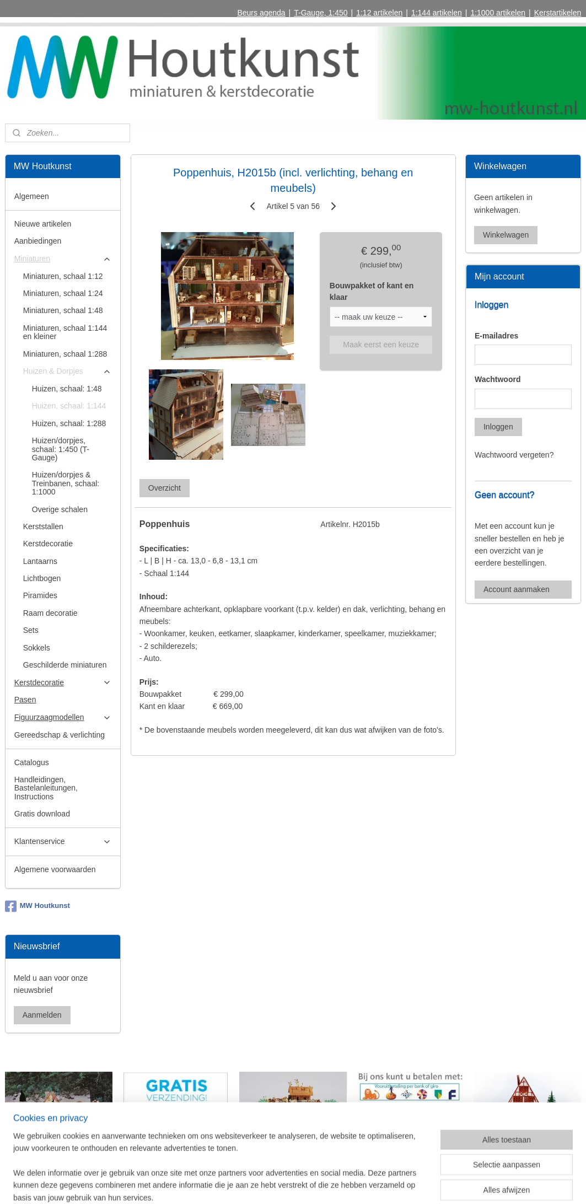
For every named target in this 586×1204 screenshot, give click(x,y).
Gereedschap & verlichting (59, 734)
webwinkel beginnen (316, 1183)
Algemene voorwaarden (55, 869)
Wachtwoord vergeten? (514, 454)
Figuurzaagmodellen (62, 717)
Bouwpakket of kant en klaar (371, 291)
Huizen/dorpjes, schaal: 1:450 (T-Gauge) (60, 449)
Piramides (40, 595)
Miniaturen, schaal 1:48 (63, 310)
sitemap (260, 1183)
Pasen (25, 699)
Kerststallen (43, 526)
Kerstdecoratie (48, 543)
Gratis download (42, 813)
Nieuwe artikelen (43, 223)
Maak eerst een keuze (381, 344)
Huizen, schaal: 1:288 (69, 423)
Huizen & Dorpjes (67, 371)
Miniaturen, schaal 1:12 (63, 276)
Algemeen (31, 196)
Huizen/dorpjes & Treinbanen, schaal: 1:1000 (65, 483)
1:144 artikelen (436, 12)
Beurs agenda (261, 12)
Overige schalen (60, 509)
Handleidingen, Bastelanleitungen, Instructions (46, 788)
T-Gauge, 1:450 (320, 12)
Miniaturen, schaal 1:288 (65, 354)
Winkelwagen (506, 234)
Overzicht (164, 488)
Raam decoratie (50, 613)
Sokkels (36, 647)
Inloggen (498, 426)
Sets (31, 630)
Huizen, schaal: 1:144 (69, 405)
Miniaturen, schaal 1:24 (63, 293)
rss (280, 1183)
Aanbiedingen (38, 241)
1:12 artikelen (379, 12)
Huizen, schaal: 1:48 (67, 388)
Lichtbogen (42, 578)
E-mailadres (496, 335)
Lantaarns (40, 561)
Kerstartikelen (558, 12)
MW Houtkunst (37, 906)
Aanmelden (42, 1015)
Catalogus (31, 762)
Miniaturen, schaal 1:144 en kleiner (65, 332)
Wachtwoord (497, 379)
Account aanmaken (516, 589)
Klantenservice (62, 841)
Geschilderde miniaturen (65, 664)
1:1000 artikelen (497, 12)
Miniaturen (62, 259)
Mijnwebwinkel (401, 1183)
